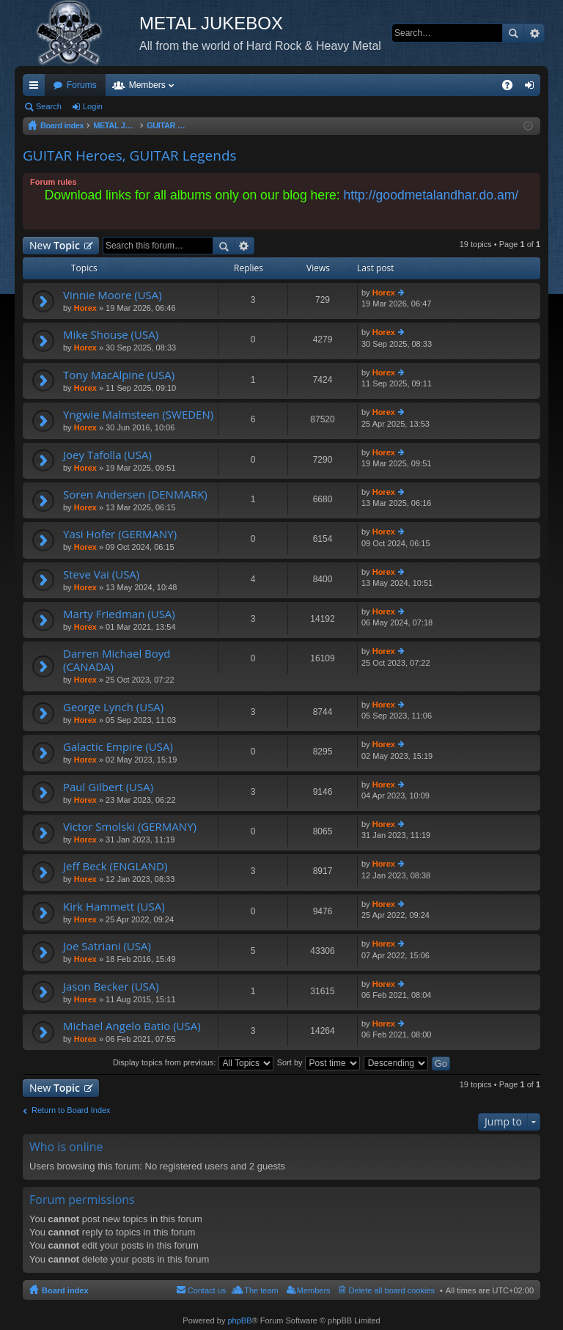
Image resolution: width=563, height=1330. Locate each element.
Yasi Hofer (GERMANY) (120, 534)
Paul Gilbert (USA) (108, 787)
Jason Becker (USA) (111, 986)
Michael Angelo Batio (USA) (132, 1026)
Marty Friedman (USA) (119, 614)
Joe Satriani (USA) (107, 946)
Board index (65, 1290)
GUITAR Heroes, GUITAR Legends (130, 155)
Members (147, 85)
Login (93, 106)
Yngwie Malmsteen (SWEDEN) (138, 415)
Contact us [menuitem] (207, 1290)
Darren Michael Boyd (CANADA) (117, 660)
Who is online (66, 1147)
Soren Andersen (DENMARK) (135, 494)
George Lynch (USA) (113, 707)
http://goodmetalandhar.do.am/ (431, 195)
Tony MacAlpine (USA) (118, 375)
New (54, 245)
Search (513, 33)
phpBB (239, 1320)
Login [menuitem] (532, 88)
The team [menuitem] (261, 1290)
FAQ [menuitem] (512, 88)
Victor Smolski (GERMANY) (129, 827)
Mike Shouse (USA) (110, 335)
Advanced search (534, 33)
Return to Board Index (71, 1110)
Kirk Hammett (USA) (114, 907)
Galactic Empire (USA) (118, 747)
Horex (85, 308)
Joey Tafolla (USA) (107, 455)
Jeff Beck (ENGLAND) (115, 866)
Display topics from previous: (193, 1062)
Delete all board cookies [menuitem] (392, 1290)
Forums (82, 85)
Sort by (318, 1062)
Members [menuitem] (314, 1290)
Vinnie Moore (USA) (112, 295)
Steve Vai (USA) (101, 574)
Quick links (37, 88)
